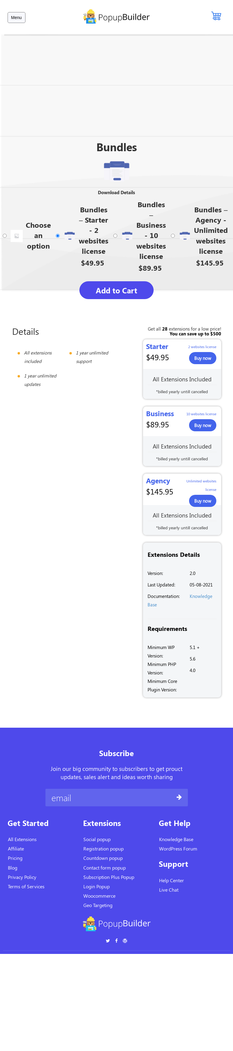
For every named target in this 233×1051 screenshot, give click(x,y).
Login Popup (96, 886)
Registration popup (103, 848)
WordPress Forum (178, 848)
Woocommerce (99, 896)
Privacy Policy (22, 877)
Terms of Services (26, 886)
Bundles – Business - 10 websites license (151, 230)
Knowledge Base (176, 839)
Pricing (15, 858)
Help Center (171, 880)
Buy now (202, 358)
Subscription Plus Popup (108, 877)
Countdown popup (103, 858)
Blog (12, 867)
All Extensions (22, 839)
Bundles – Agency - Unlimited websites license (211, 230)
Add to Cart (116, 290)
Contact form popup (104, 867)
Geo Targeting (97, 905)
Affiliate (16, 848)
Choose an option (38, 235)
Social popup (97, 839)
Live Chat (168, 889)
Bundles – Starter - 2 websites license (93, 230)
